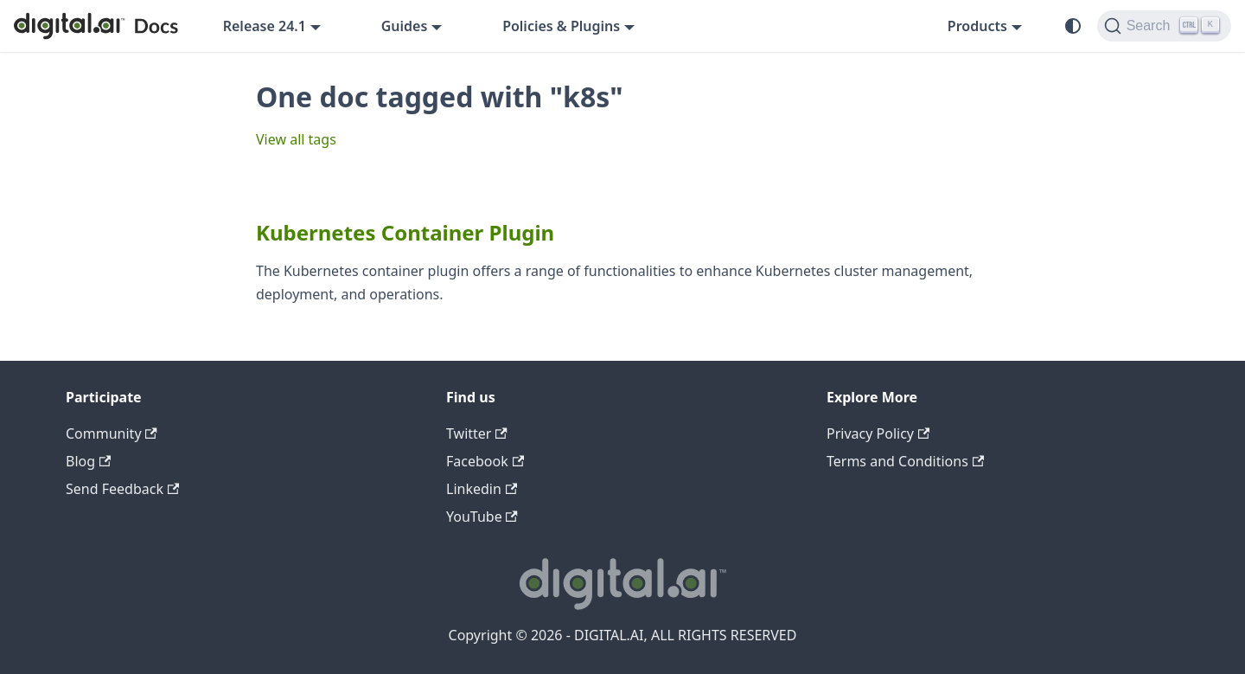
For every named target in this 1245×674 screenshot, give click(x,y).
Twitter (477, 433)
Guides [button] (404, 25)
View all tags (296, 139)
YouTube (482, 516)
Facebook (485, 461)
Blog (88, 461)
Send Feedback (122, 488)
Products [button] (977, 25)
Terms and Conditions (905, 461)
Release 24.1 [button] (264, 25)
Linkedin (481, 488)
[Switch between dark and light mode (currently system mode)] (1073, 26)
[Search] (1164, 26)
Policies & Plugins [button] (561, 25)
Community (111, 433)
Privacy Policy (878, 433)
